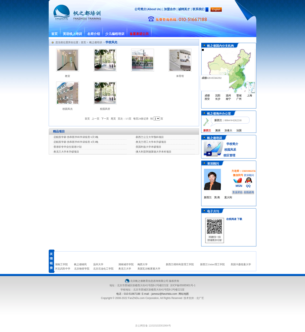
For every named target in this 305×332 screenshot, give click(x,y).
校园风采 (229, 149)
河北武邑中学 (62, 268)
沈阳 (217, 95)
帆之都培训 (95, 42)
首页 (54, 34)
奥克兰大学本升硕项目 (66, 151)
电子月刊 (213, 211)
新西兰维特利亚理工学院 (180, 264)
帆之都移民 (80, 264)
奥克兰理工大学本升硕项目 (151, 141)
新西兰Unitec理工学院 (212, 264)
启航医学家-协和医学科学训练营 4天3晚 (76, 141)
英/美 (217, 197)
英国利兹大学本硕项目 (148, 146)
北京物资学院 (81, 268)
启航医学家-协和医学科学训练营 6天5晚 (76, 137)
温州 (228, 95)
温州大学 (98, 264)
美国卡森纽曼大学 (241, 264)
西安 (207, 98)
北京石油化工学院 (103, 268)
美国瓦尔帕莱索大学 (148, 268)
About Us (154, 9)
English (216, 9)
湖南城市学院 (126, 264)
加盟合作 (169, 9)
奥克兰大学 (124, 268)
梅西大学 (142, 264)
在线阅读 (231, 219)
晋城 (238, 95)
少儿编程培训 (114, 34)
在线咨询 (249, 192)
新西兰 (208, 197)
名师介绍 (93, 34)
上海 (249, 95)
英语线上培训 (72, 34)
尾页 (113, 118)
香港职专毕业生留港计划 (68, 146)
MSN (239, 186)
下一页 (105, 118)
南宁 (228, 98)
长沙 (217, 98)
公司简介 (140, 9)
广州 (238, 98)
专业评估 (237, 192)
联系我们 (198, 9)
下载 (239, 219)
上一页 (95, 118)
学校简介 (232, 144)
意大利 (228, 197)
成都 (207, 95)
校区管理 (229, 155)
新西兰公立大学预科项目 (150, 137)
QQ (248, 186)
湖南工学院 (61, 264)
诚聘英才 (184, 9)
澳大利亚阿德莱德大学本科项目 (153, 151)
